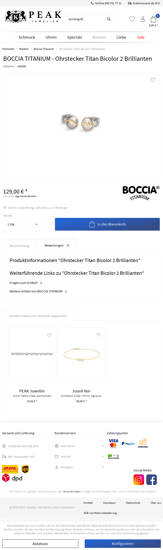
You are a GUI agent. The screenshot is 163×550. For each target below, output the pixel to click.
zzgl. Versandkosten (26, 196)
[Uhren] (51, 37)
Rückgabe (64, 470)
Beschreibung (19, 246)
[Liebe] (121, 37)
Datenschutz (133, 506)
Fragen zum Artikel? (26, 283)
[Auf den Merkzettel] (48, 338)
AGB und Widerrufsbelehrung (100, 516)
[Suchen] (109, 19)
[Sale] (141, 37)
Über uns (156, 506)
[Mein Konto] (143, 19)
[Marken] (99, 37)
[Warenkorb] (153, 19)
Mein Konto (65, 449)
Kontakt (63, 460)
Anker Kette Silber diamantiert (32, 399)
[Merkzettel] (132, 19)
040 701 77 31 (113, 3)
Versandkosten (71, 495)
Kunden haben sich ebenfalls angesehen (38, 316)
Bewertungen (57, 245)
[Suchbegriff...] (89, 19)
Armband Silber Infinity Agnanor (81, 399)
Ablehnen (40, 543)
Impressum (109, 506)
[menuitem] (89, 19)
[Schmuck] (26, 37)
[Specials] (74, 37)
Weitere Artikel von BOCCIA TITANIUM (38, 291)
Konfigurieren (122, 543)
